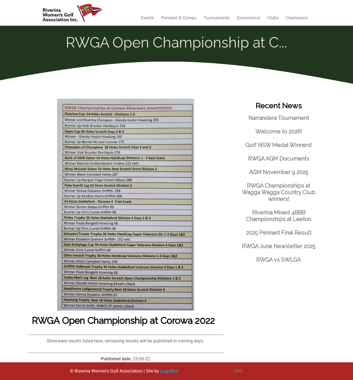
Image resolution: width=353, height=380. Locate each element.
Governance (248, 17)
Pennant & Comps (179, 17)
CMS (237, 371)
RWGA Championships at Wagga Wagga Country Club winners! (278, 192)
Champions (297, 17)
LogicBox (169, 371)
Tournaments (217, 17)
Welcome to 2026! (278, 131)
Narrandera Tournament (278, 118)
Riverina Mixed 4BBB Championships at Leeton (278, 215)
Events (147, 17)
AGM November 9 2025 (278, 172)
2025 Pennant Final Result (278, 232)
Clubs (272, 17)
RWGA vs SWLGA (278, 259)
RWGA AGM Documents (278, 158)
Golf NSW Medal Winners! (278, 145)
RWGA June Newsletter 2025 (278, 246)
